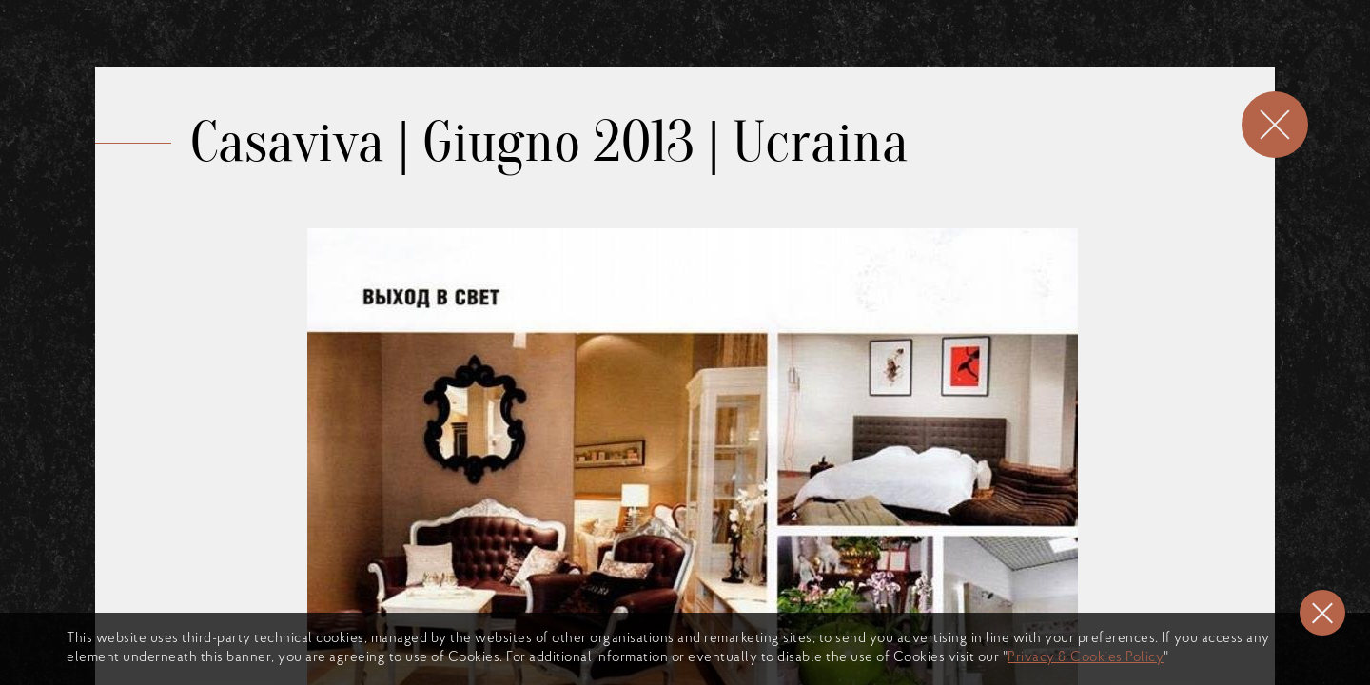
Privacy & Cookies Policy (1086, 658)
